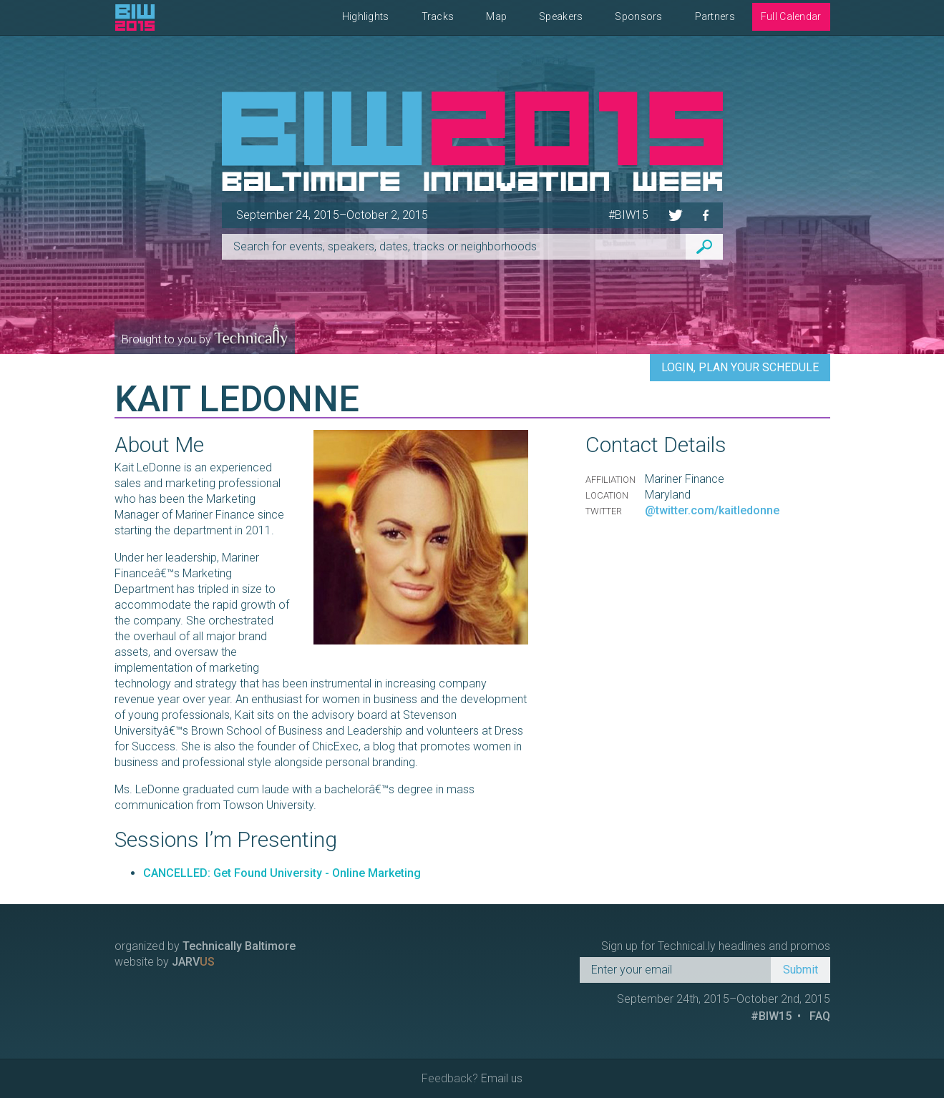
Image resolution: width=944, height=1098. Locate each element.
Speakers (561, 16)
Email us (501, 1078)
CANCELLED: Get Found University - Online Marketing (282, 873)
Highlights (365, 16)
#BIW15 (628, 215)
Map (496, 16)
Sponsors (638, 16)
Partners (715, 16)
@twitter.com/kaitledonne (712, 510)
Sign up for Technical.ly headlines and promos (715, 946)
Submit (800, 969)
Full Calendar (791, 16)
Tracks (438, 16)
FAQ (819, 1016)
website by (165, 962)
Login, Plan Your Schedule (740, 367)
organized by (205, 946)
